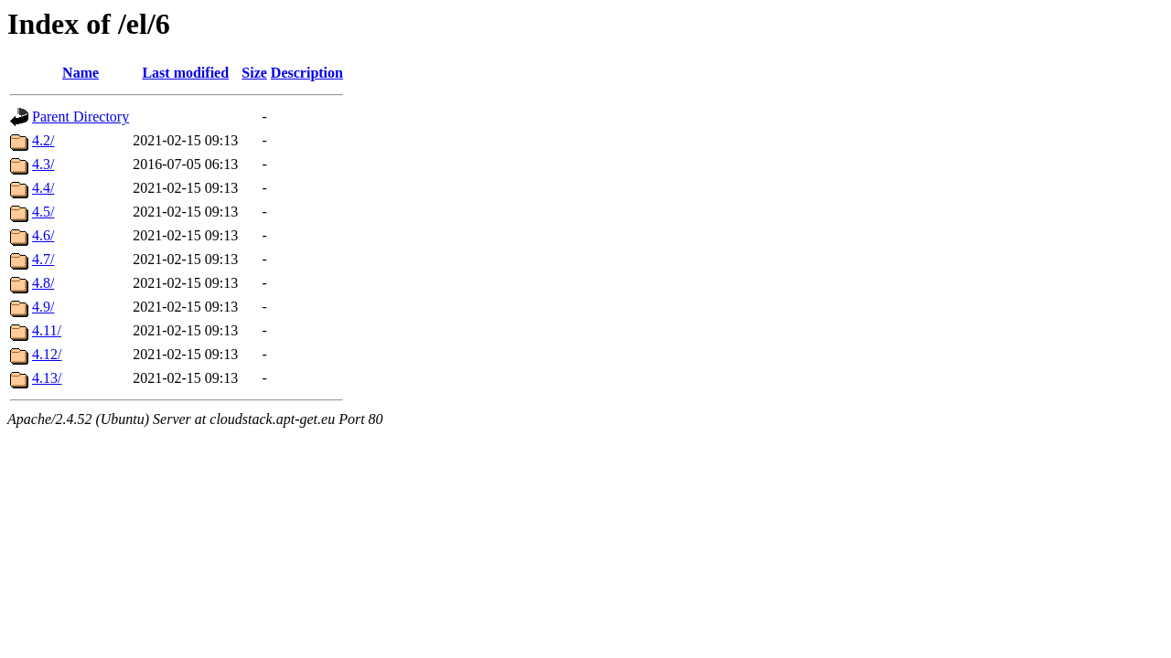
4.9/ (43, 306)
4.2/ (43, 140)
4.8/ (43, 283)
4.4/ (43, 188)
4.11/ (46, 330)
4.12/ (46, 354)
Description (307, 72)
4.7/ (43, 259)
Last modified (185, 72)
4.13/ (46, 378)
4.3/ (43, 164)
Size (254, 72)
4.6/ (43, 235)
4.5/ (43, 211)
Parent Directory (80, 116)
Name (80, 72)
